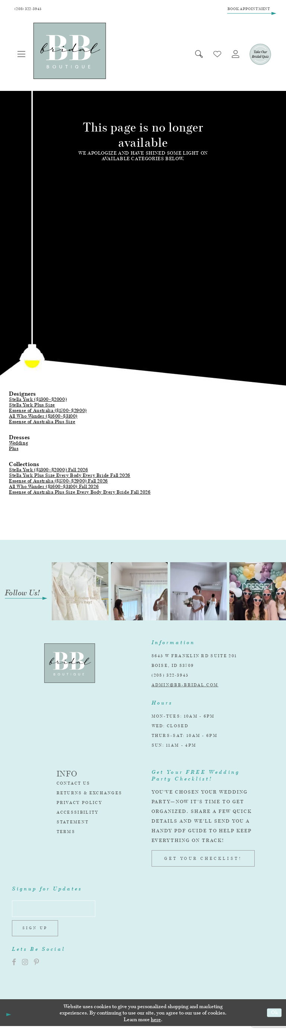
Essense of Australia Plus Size (42, 423)
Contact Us (73, 785)
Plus (13, 450)
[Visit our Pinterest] (36, 968)
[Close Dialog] (8, 1018)
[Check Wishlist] (214, 56)
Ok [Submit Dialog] (274, 1018)
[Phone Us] (30, 10)
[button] (22, 56)
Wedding (18, 444)
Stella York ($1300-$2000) (38, 401)
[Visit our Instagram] (25, 968)
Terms (66, 833)
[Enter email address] (58, 912)
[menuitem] (22, 56)
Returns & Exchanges (90, 794)
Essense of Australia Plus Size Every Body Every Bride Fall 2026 (79, 494)
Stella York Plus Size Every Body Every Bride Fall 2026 (69, 477)
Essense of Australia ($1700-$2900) (48, 412)
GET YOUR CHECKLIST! (203, 860)
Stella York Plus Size (32, 406)
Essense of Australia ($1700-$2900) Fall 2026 (58, 482)
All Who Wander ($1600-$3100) (43, 418)
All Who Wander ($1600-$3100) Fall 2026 (54, 488)
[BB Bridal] (71, 52)
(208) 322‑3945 (170, 677)
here (156, 1025)
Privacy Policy (79, 804)
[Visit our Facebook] (14, 968)
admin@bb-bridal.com (185, 686)
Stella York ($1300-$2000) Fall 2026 (48, 471)
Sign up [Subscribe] (37, 933)
